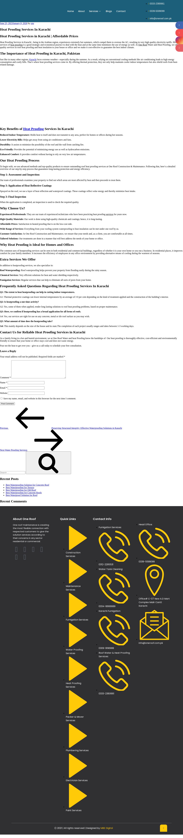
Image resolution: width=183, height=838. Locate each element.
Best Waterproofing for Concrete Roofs (24, 496)
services (109, 214)
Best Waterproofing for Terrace (20, 491)
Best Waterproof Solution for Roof (21, 498)
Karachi (33, 59)
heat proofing (16, 45)
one (32, 23)
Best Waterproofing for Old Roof (21, 493)
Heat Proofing (33, 129)
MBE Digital (107, 831)
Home (70, 11)
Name (3, 386)
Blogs (109, 11)
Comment (5, 381)
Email (3, 391)
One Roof (142, 45)
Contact (121, 11)
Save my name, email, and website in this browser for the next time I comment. (39, 402)
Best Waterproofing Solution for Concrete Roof (27, 488)
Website (3, 396)
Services (95, 11)
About (81, 11)
